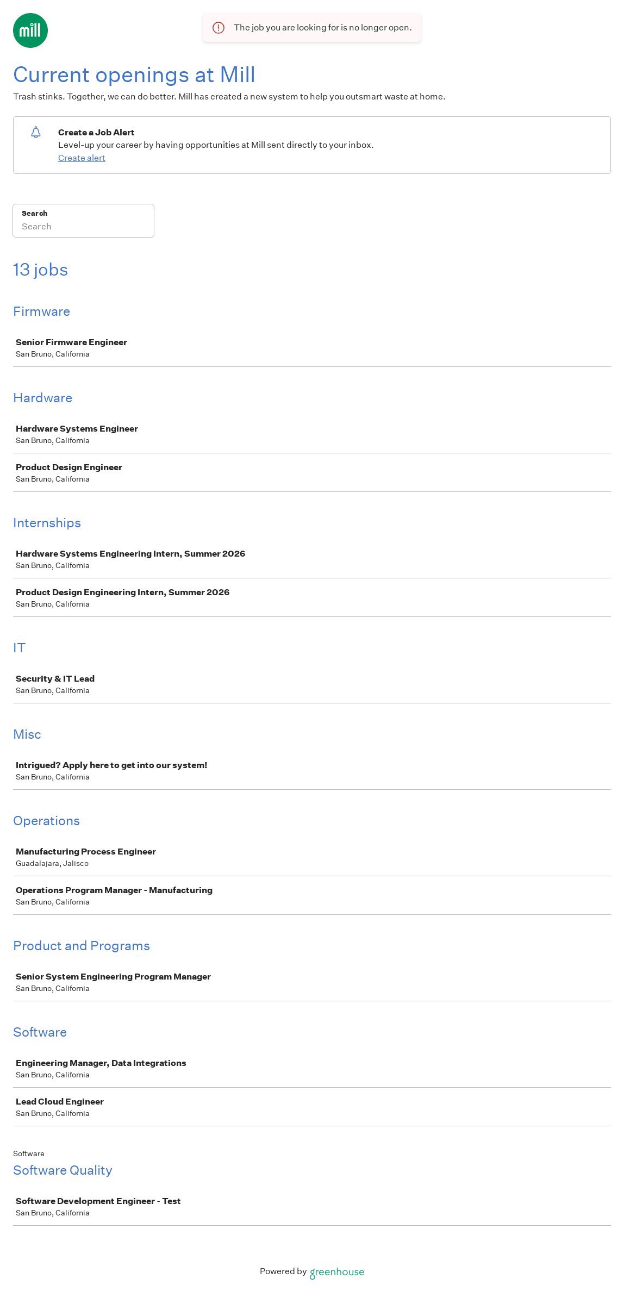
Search (34, 213)
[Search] (83, 228)
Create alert (81, 158)
